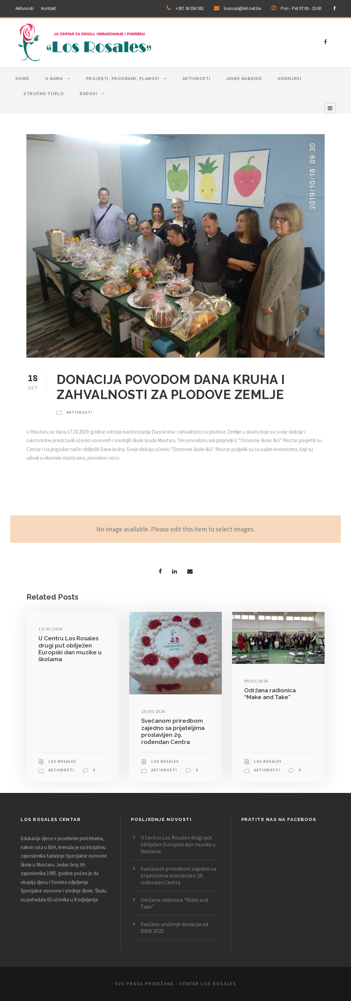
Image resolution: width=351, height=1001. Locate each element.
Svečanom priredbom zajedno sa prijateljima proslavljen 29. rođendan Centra (173, 731)
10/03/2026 (153, 711)
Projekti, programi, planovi (122, 78)
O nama (54, 78)
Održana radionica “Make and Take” (270, 694)
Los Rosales (62, 761)
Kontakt (48, 8)
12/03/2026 (50, 628)
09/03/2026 (256, 680)
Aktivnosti (24, 8)
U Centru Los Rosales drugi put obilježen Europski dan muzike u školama (70, 649)
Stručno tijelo (43, 93)
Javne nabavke (244, 78)
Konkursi (289, 78)
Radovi (88, 93)
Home (22, 78)
